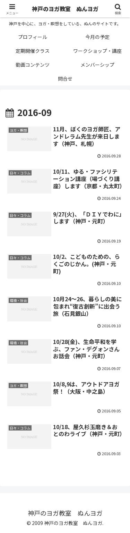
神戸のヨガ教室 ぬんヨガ (65, 9)
